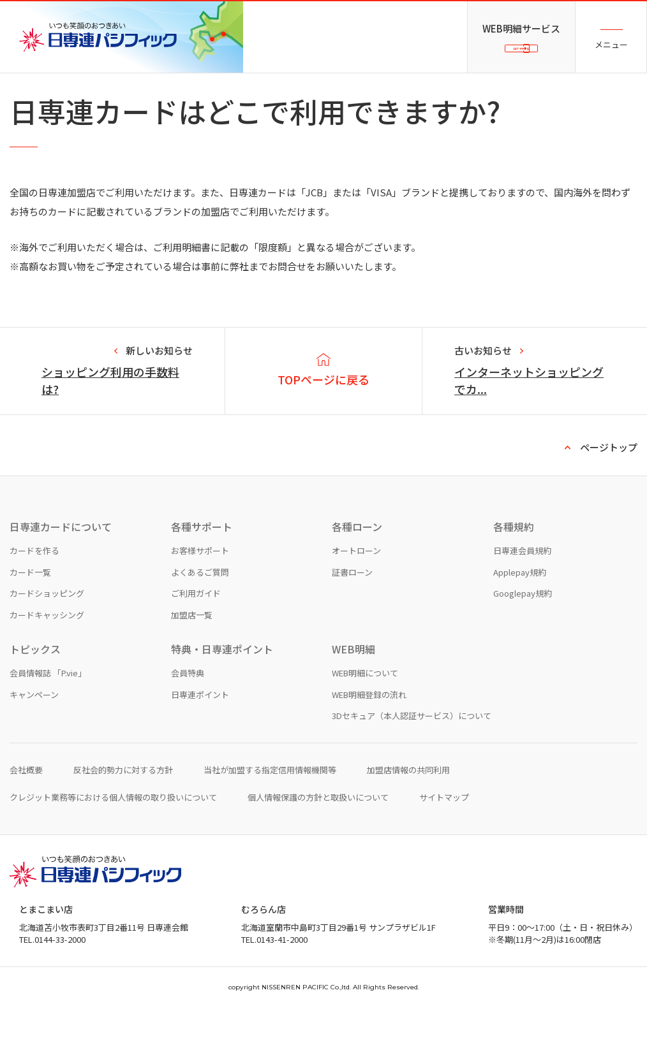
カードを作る (34, 591)
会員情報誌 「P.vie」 (48, 714)
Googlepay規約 (522, 634)
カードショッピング (47, 634)
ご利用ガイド (196, 634)
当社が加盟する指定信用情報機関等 (270, 810)
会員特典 (187, 714)
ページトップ (608, 488)
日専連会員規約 (522, 591)
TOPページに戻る (323, 420)
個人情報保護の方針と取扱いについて (318, 838)
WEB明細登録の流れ (369, 735)
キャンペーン (34, 735)
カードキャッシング (47, 656)
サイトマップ (444, 838)
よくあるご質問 (200, 613)
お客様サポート (200, 591)
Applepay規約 (519, 613)
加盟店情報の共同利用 (408, 810)
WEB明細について (365, 714)
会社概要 (26, 810)
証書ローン (352, 613)
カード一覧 (30, 613)
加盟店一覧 (191, 656)
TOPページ (28, 89)
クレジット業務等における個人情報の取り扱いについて (113, 838)
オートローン (356, 591)
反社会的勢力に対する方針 (123, 810)
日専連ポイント (200, 735)
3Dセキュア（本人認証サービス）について (411, 756)
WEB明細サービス (521, 20)
